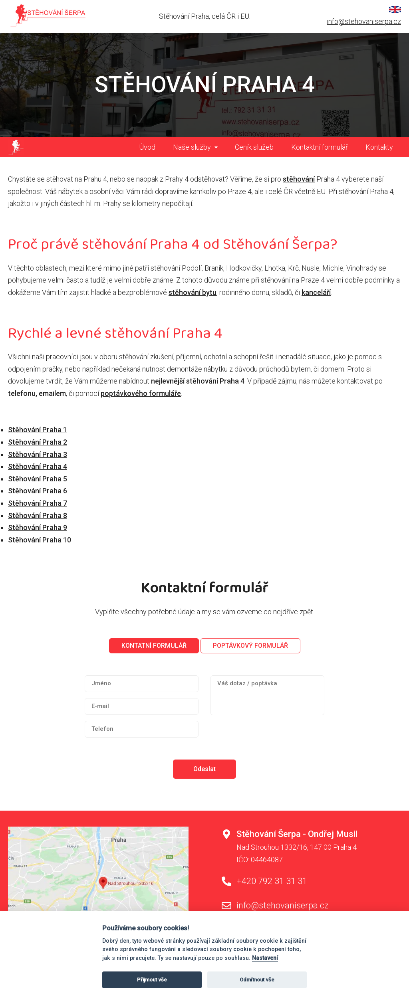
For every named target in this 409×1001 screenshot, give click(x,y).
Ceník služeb (254, 147)
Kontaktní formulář (319, 147)
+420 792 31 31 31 (271, 881)
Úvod (147, 147)
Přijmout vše (152, 980)
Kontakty (379, 147)
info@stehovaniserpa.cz (364, 21)
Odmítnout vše (257, 980)
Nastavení (265, 958)
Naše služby (192, 147)
